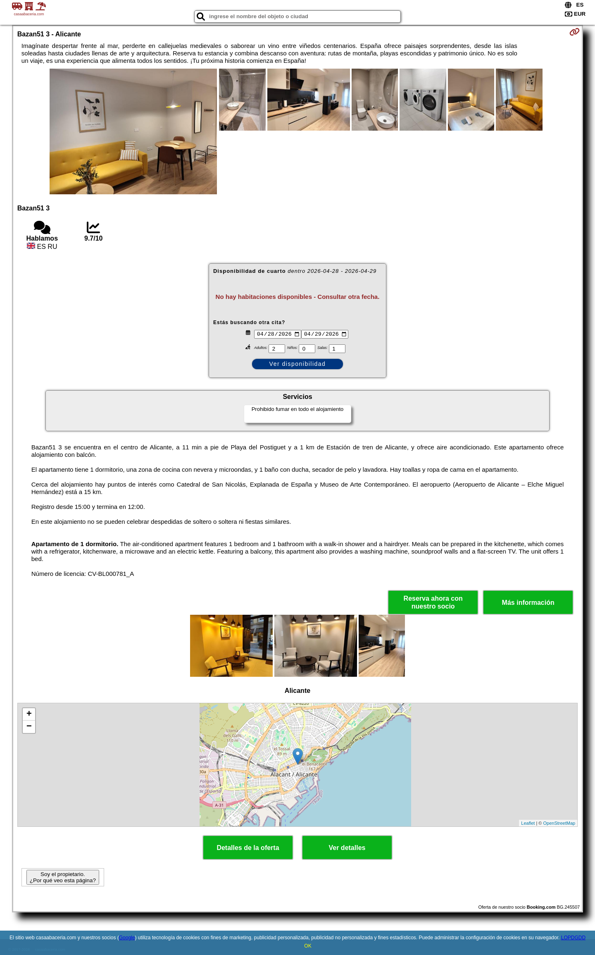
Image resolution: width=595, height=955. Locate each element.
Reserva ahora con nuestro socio (433, 602)
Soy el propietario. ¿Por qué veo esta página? (63, 877)
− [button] (29, 727)
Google (127, 938)
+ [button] (29, 714)
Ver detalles (347, 847)
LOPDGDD (573, 938)
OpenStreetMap (559, 823)
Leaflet (528, 823)
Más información (528, 602)
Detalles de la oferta (248, 847)
